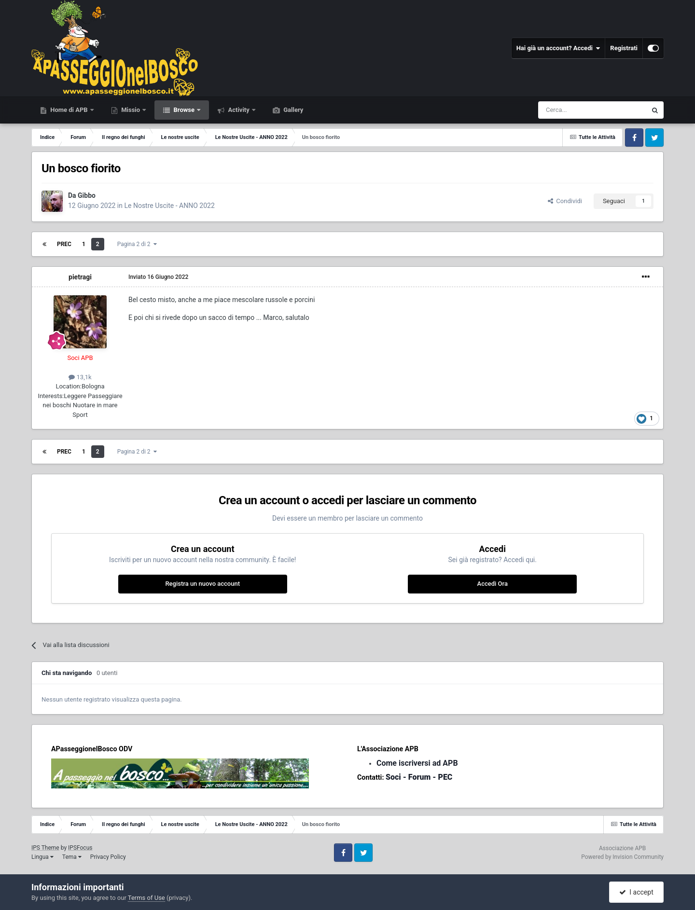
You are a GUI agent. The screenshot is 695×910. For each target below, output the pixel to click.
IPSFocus (80, 847)
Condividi (565, 201)
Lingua (42, 857)
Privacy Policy (108, 857)
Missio (130, 109)
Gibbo (87, 195)
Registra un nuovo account (202, 583)
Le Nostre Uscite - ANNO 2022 (169, 205)
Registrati (624, 48)
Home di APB (69, 109)
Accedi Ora (492, 583)
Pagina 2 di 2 (137, 244)
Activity (238, 109)
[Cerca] (566, 110)
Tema (72, 857)
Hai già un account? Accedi (558, 48)
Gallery (292, 109)
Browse (184, 109)
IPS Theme (45, 847)
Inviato (158, 277)
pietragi (80, 277)
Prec (64, 244)
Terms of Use (146, 897)
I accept (636, 892)
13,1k (80, 377)
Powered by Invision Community (622, 857)
